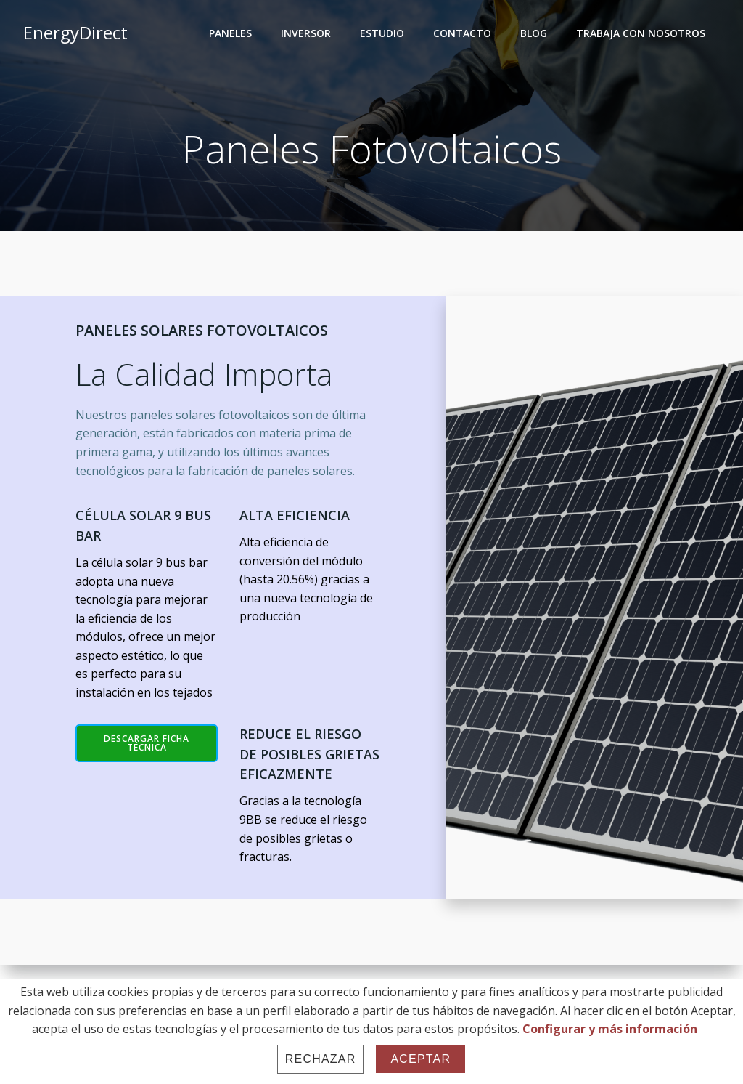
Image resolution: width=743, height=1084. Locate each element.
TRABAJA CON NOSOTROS (640, 33)
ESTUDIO (382, 33)
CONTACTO (462, 33)
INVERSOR (306, 33)
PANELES (230, 33)
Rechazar (320, 1059)
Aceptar (420, 1059)
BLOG (533, 33)
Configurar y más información (609, 1029)
